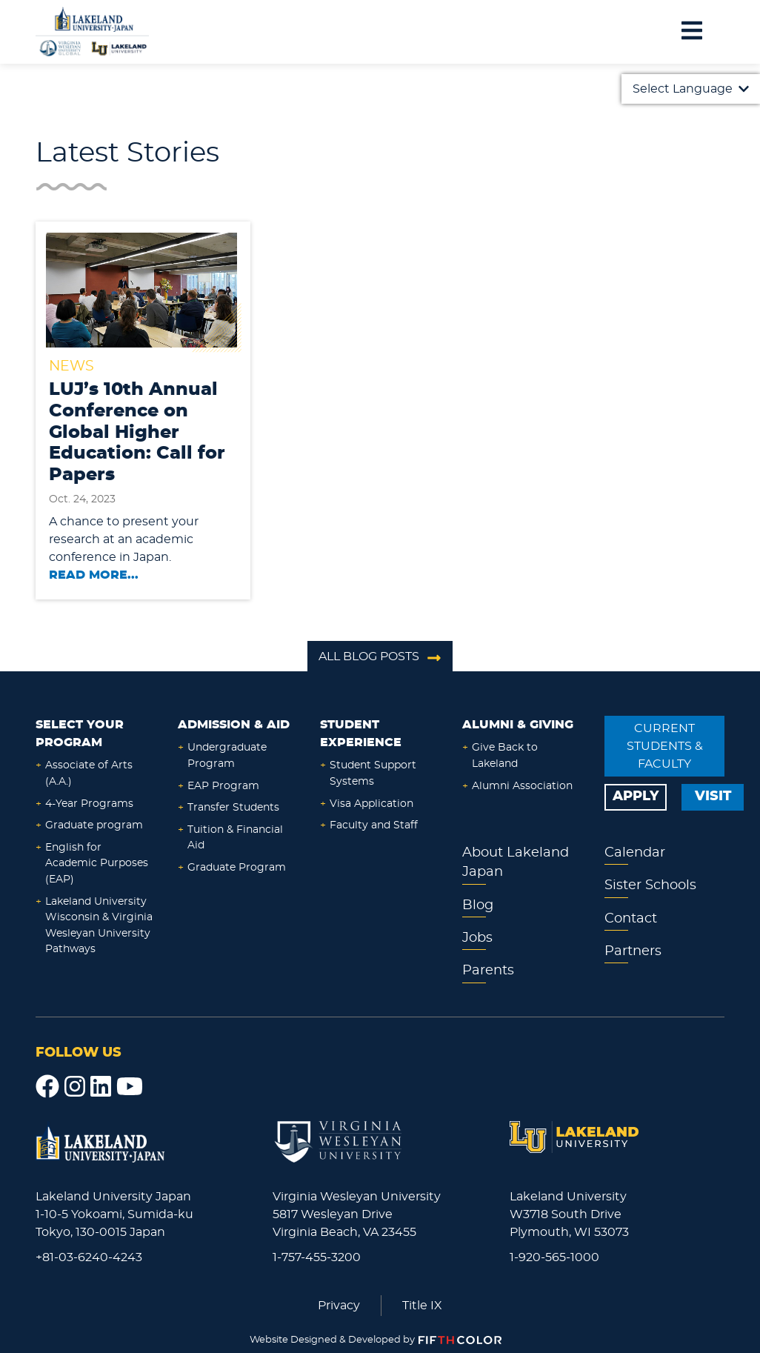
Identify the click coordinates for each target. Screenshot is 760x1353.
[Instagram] (74, 1087)
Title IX (422, 1306)
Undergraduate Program (227, 755)
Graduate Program (236, 867)
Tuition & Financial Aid (235, 837)
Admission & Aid (234, 725)
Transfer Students (233, 807)
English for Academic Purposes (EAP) (96, 863)
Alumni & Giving (517, 725)
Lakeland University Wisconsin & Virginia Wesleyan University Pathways (99, 925)
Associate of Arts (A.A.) (89, 773)
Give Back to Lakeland (505, 755)
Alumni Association (522, 785)
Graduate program (94, 825)
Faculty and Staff (374, 825)
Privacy (339, 1306)
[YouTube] (129, 1087)
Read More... (94, 575)
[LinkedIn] (100, 1087)
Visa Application (371, 803)
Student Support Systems (373, 773)
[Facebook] (47, 1087)
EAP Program (223, 785)
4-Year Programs (89, 803)
